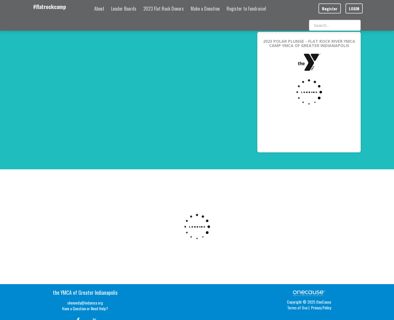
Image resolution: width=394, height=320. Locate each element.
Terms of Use (297, 308)
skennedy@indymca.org (85, 303)
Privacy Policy (321, 308)
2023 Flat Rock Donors (163, 8)
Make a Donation (205, 8)
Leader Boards (123, 8)
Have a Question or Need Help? (85, 308)
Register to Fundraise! (246, 8)
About (99, 8)
